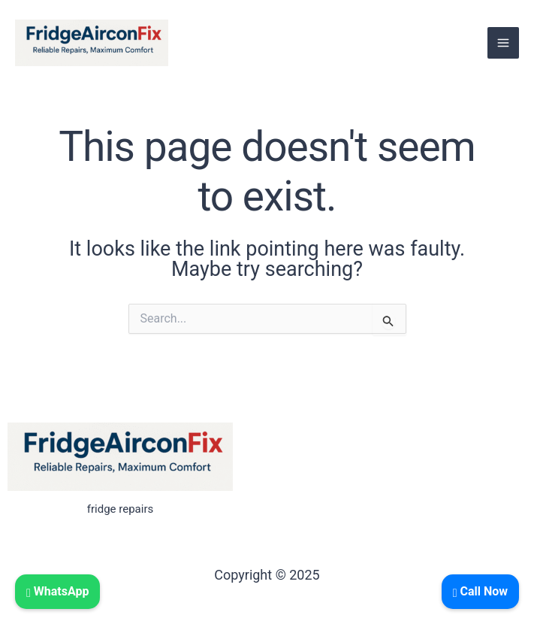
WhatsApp (57, 591)
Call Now (480, 591)
